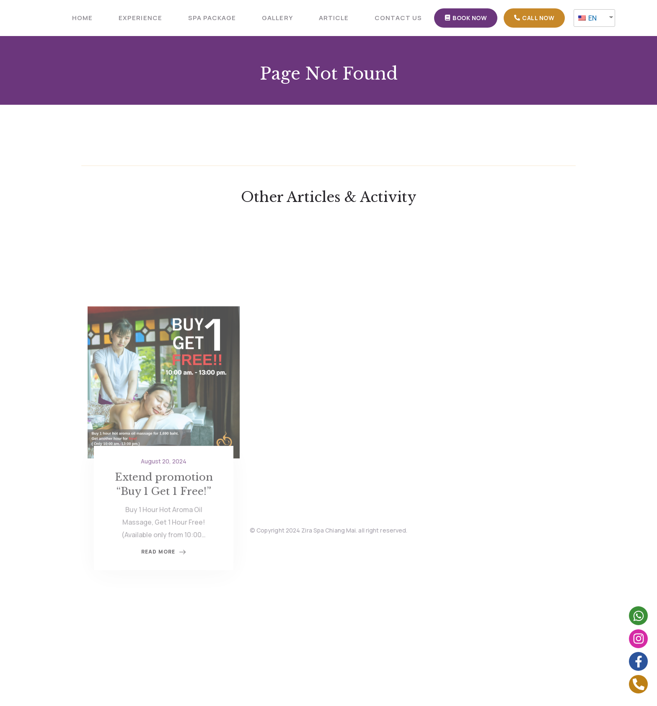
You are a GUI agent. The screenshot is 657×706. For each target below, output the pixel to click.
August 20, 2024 (163, 489)
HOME (82, 17)
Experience (140, 17)
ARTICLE (334, 17)
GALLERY (277, 17)
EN (587, 18)
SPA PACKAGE (212, 17)
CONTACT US (398, 17)
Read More (163, 580)
